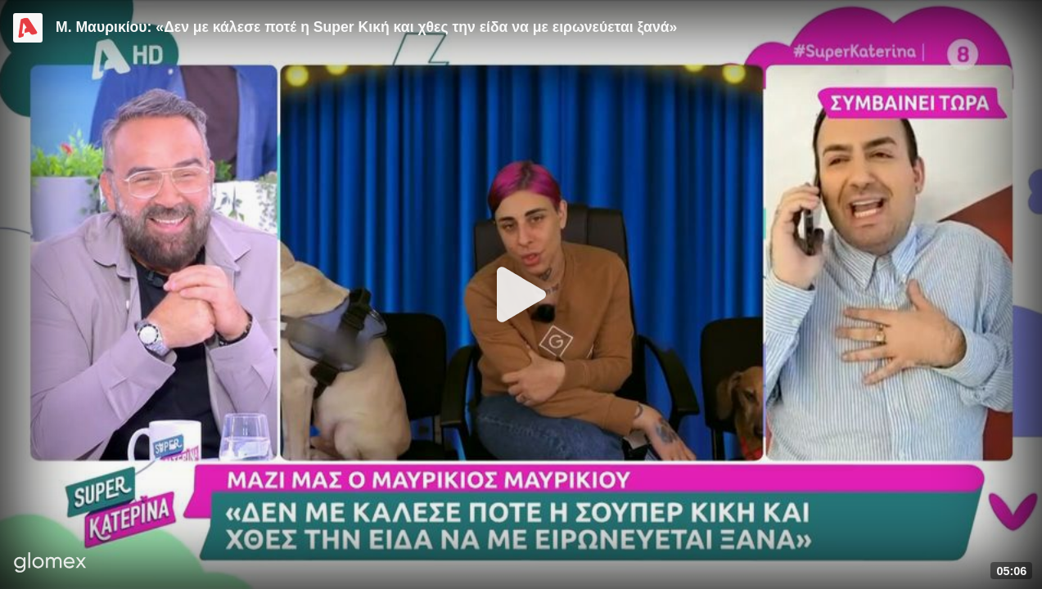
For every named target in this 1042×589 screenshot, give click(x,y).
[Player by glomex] (50, 564)
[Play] (521, 294)
